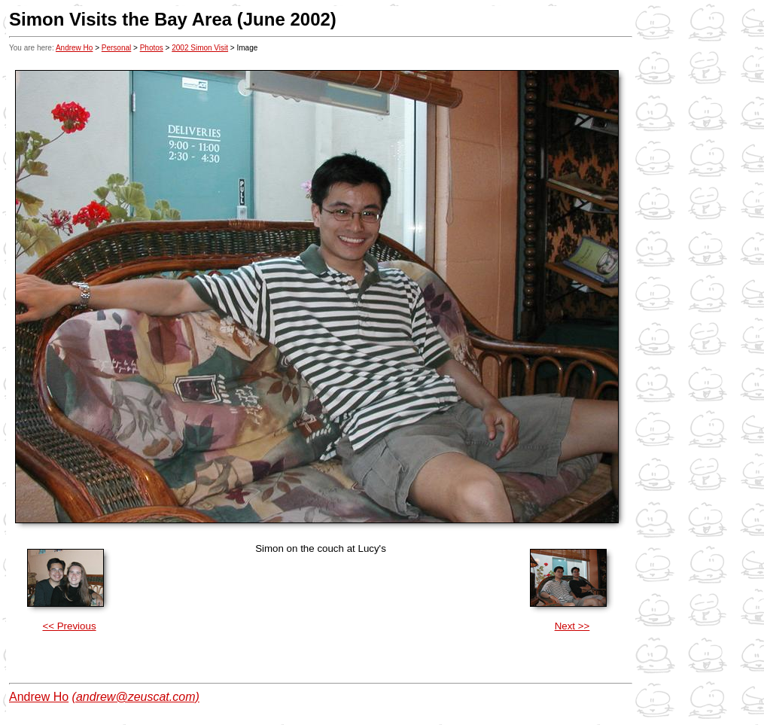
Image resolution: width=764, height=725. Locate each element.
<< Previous (69, 626)
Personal (116, 48)
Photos (151, 48)
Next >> (572, 626)
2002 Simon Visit (200, 48)
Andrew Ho (74, 48)
